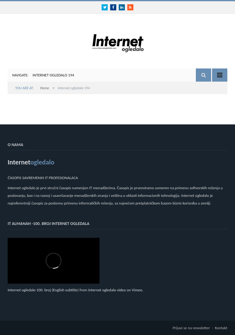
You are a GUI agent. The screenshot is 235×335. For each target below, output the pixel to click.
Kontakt (221, 328)
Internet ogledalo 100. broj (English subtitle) (43, 290)
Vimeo (137, 290)
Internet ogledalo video (107, 290)
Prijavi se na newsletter (191, 328)
